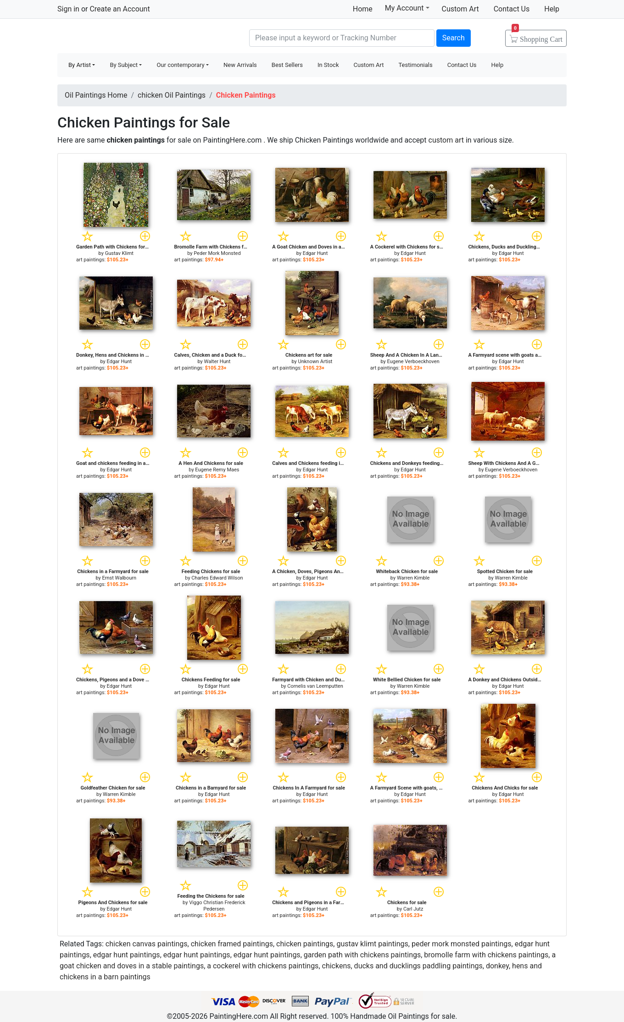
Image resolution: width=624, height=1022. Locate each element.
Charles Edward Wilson (217, 578)
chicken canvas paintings (147, 943)
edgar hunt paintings (126, 954)
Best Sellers (287, 64)
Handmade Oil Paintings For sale (126, 37)
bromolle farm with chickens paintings (486, 954)
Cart (537, 36)
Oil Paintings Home (96, 95)
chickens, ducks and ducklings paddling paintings (402, 965)
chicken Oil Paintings (172, 95)
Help (551, 9)
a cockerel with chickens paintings (262, 965)
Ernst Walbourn (119, 578)
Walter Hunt (217, 362)
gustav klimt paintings (372, 943)
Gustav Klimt (119, 253)
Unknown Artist (315, 362)
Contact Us (512, 9)
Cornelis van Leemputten (315, 686)
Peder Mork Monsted (217, 253)
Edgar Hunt (315, 253)
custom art (446, 140)
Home (363, 9)
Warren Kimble (413, 578)
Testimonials (415, 64)
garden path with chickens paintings (362, 954)
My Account (407, 8)
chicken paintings (304, 943)
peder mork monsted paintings (462, 943)
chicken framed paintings (232, 943)
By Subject (124, 64)
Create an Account (119, 9)
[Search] (342, 38)
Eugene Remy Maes (217, 470)
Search (453, 37)
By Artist (79, 64)
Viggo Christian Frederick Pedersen (217, 906)
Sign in (68, 9)
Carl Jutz (413, 909)
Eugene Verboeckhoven (413, 362)
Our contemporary (180, 64)
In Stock (328, 64)
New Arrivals (240, 64)
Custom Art (460, 9)
